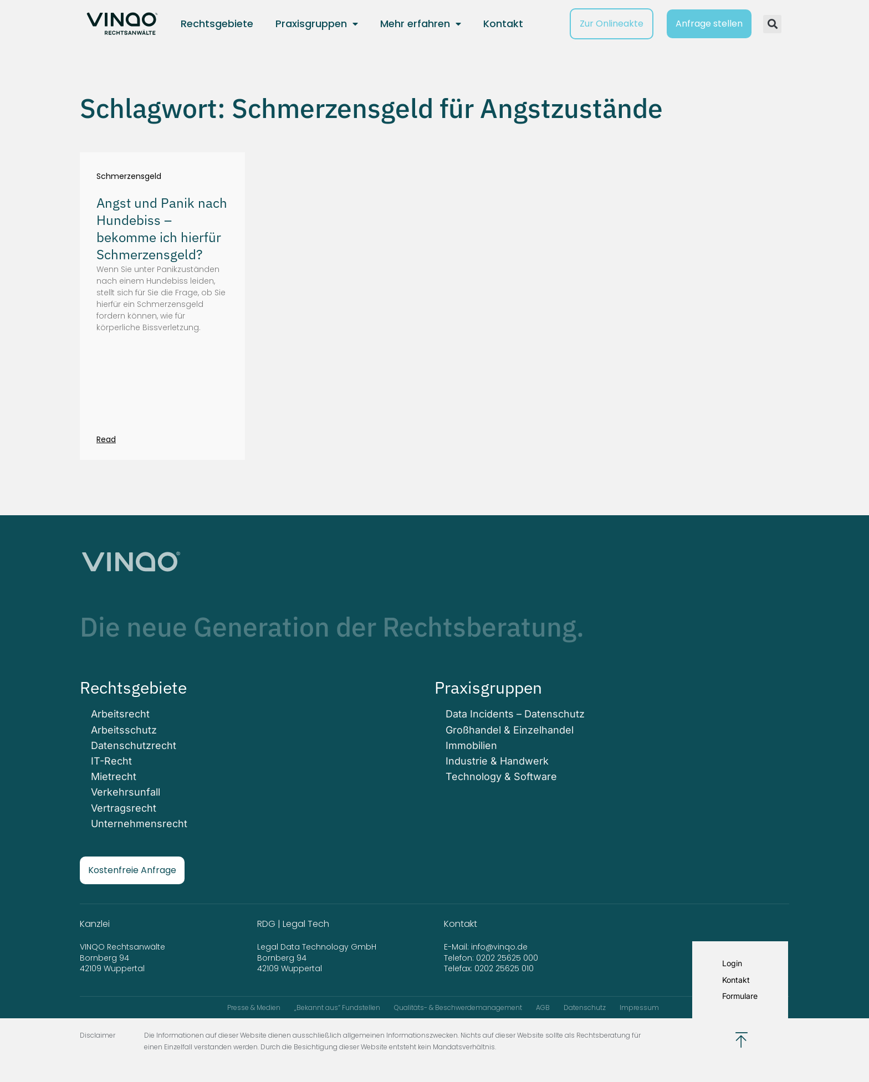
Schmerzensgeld (128, 176)
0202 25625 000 (507, 957)
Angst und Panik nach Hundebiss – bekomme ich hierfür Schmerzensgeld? (161, 229)
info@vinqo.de (500, 946)
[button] (772, 24)
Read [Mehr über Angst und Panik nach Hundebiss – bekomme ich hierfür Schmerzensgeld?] (106, 439)
